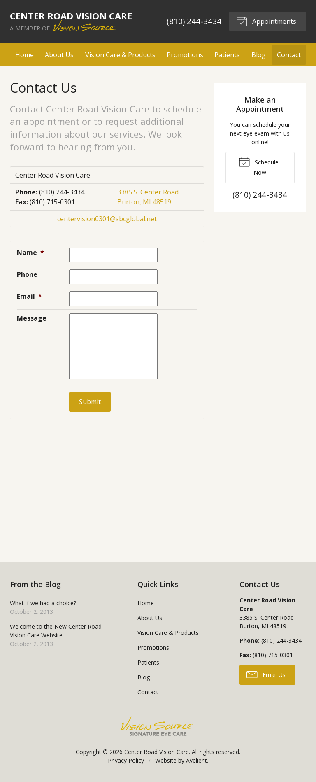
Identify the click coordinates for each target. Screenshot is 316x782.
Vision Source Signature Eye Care (158, 726)
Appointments (266, 21)
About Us (59, 54)
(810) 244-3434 (194, 21)
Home (24, 54)
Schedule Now (259, 166)
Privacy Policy (126, 760)
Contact (289, 54)
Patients (227, 54)
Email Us (266, 674)
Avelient (196, 760)
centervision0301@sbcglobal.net (107, 218)
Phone (27, 274)
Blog (258, 54)
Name (30, 252)
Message (31, 318)
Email (29, 296)
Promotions (185, 54)
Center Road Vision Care (156, 752)
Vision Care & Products (120, 54)
